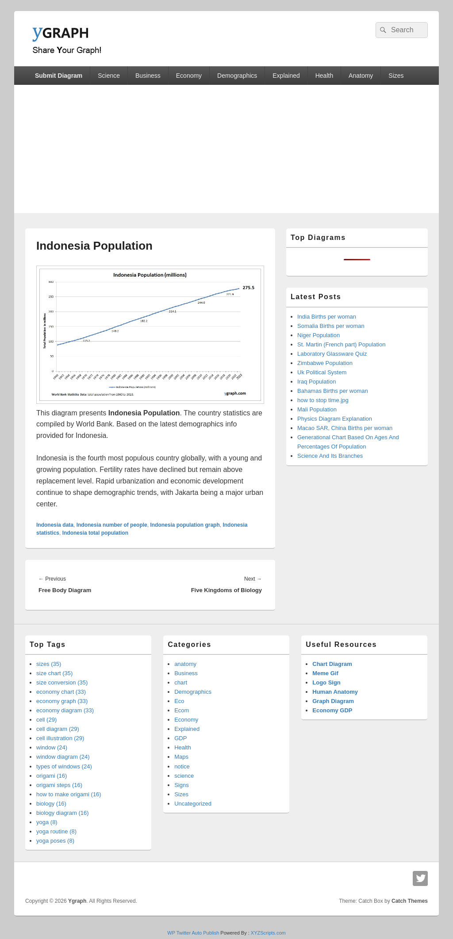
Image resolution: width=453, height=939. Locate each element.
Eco (179, 701)
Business (148, 75)
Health (324, 75)
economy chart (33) (61, 691)
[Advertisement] (226, 151)
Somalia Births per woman (331, 326)
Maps (181, 756)
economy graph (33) (62, 701)
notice (182, 766)
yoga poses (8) (55, 840)
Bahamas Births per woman (332, 391)
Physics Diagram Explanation (334, 418)
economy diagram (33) (65, 710)
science (184, 775)
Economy (189, 75)
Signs (181, 785)
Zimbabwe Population (325, 363)
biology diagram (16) (62, 813)
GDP (180, 738)
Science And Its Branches (330, 455)
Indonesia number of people (112, 525)
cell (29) (46, 719)
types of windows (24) (64, 766)
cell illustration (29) (60, 738)
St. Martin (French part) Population (341, 344)
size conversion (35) (62, 682)
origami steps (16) (59, 785)
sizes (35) (48, 664)
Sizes (395, 75)
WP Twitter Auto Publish (193, 932)
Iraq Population (316, 381)
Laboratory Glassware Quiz (332, 353)
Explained (286, 75)
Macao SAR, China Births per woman (344, 428)
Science (109, 75)
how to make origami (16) (68, 794)
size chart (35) (54, 673)
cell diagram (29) (57, 729)
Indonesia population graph (184, 525)
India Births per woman (326, 316)
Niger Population (318, 335)
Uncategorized (192, 803)
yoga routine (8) (56, 831)
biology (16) (51, 803)
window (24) (51, 747)
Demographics (237, 75)
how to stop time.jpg (323, 400)
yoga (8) (47, 822)
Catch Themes (410, 901)
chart (180, 682)
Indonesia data (54, 525)
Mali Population (317, 409)
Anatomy (361, 75)
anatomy (185, 664)
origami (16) (51, 775)
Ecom (181, 710)
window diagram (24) (63, 756)
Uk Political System (321, 372)
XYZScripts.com (268, 932)
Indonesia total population (95, 533)
